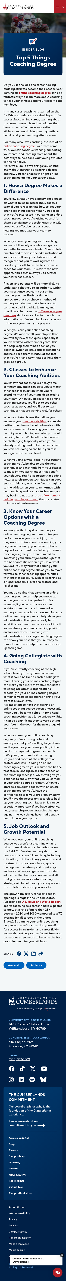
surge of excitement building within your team (32, 497)
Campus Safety (18, 1231)
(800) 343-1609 (19, 1059)
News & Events (18, 1174)
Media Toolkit (17, 1249)
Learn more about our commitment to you (24, 1123)
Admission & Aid (19, 1138)
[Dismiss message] (62, 1255)
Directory (14, 1162)
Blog (12, 1144)
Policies (13, 1225)
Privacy (13, 1219)
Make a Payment (19, 1243)
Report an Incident (20, 1237)
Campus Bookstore (20, 1193)
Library (13, 1168)
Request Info (16, 1180)
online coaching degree (19, 146)
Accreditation (17, 1207)
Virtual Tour (16, 1187)
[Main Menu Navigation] (60, 6)
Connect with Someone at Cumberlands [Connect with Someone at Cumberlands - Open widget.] (28, 1260)
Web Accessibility (19, 1213)
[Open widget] (57, 1272)
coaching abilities (34, 421)
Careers (13, 1150)
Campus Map (16, 1156)
